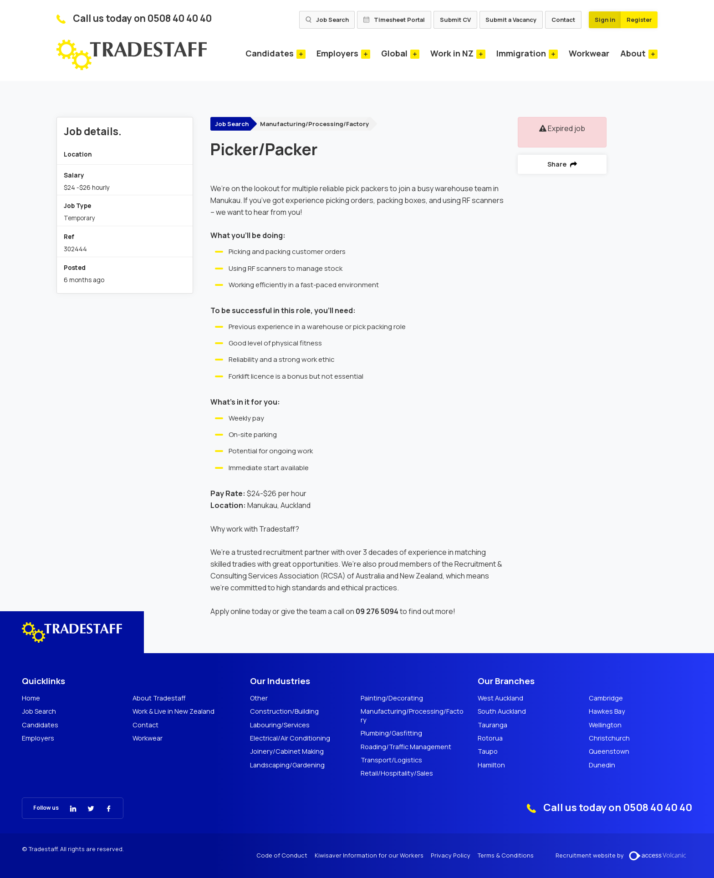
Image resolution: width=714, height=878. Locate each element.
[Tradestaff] (131, 55)
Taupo (488, 751)
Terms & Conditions (506, 855)
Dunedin (602, 765)
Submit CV (455, 19)
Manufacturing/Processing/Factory (314, 124)
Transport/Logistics (391, 760)
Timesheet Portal (394, 19)
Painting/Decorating (392, 698)
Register (639, 19)
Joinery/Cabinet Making (287, 751)
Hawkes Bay (607, 711)
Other (259, 698)
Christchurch (609, 738)
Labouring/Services (280, 725)
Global (394, 53)
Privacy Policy (450, 855)
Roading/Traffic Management (406, 747)
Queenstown (609, 751)
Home (31, 698)
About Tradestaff (159, 698)
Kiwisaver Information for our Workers (369, 855)
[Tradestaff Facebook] (103, 808)
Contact (563, 19)
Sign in (605, 19)
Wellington (605, 725)
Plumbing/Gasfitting (391, 733)
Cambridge (606, 698)
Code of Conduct (281, 855)
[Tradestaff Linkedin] (67, 808)
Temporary (79, 218)
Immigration (521, 53)
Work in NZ (452, 53)
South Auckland (502, 711)
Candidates (269, 53)
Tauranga (492, 725)
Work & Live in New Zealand (173, 711)
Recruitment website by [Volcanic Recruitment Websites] (624, 855)
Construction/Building (284, 711)
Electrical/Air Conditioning (290, 738)
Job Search (327, 19)
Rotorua (490, 738)
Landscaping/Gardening (287, 765)
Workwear (589, 53)
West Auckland (500, 698)
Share (562, 164)
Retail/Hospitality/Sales (397, 773)
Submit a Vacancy (510, 19)
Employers (337, 53)
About (633, 53)
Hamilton (491, 765)
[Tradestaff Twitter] (85, 808)
